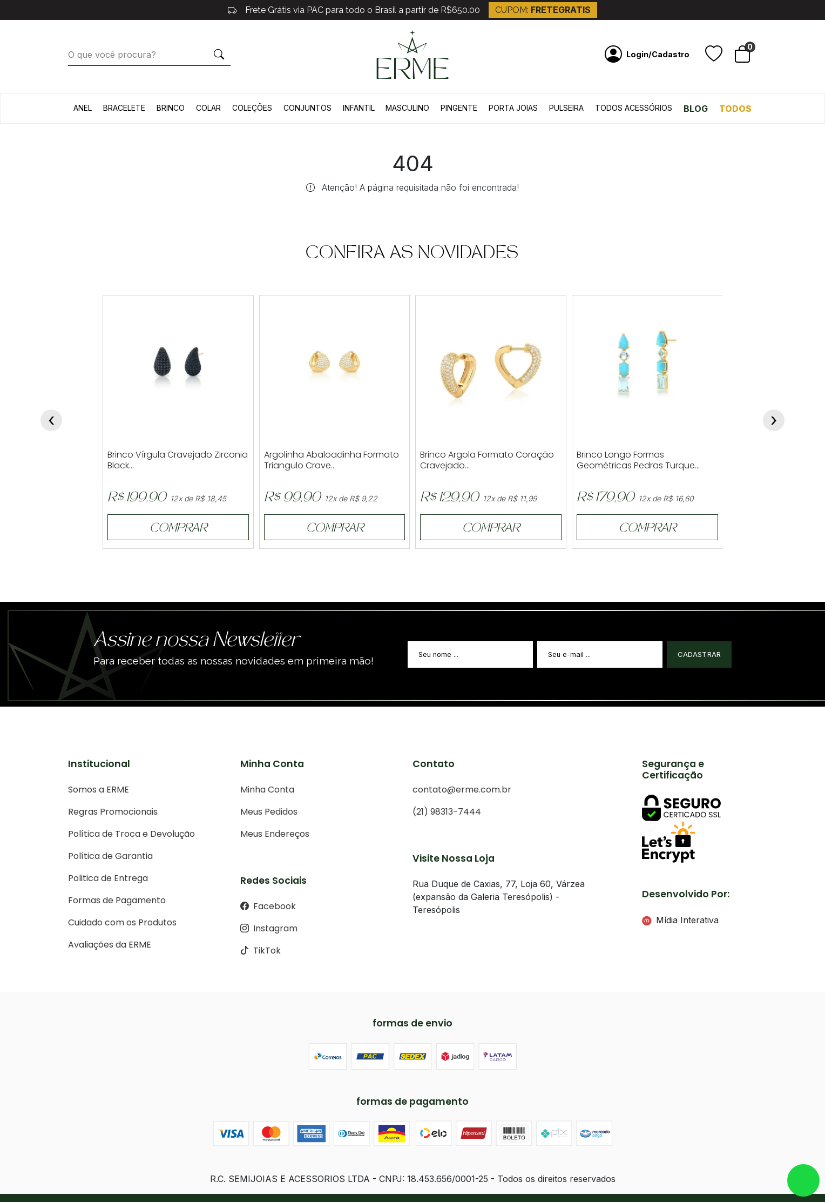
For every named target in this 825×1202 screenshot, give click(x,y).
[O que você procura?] (138, 54)
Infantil (359, 107)
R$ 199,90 (136, 498)
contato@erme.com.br (461, 789)
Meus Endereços (274, 834)
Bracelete (124, 107)
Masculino (407, 107)
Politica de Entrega (108, 878)
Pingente (459, 107)
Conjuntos (307, 107)
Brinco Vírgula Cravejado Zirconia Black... (177, 460)
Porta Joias (513, 107)
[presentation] (51, 420)
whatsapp (803, 1180)
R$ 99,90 (292, 498)
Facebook (268, 906)
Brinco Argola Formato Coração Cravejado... (487, 460)
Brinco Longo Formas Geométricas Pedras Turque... (638, 460)
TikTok (260, 950)
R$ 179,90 (605, 498)
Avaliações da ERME (109, 944)
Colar (208, 107)
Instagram (268, 928)
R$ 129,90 (449, 498)
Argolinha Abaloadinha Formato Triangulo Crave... (331, 460)
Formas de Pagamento (117, 900)
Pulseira (566, 107)
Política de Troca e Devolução (131, 834)
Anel (82, 107)
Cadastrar (699, 654)
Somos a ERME (98, 789)
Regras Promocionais (113, 811)
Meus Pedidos (268, 811)
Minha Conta (267, 789)
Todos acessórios (633, 107)
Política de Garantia (110, 856)
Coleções (252, 107)
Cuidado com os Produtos (122, 922)
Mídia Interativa (680, 920)
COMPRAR (178, 529)
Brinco (171, 107)
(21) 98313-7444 (446, 811)
